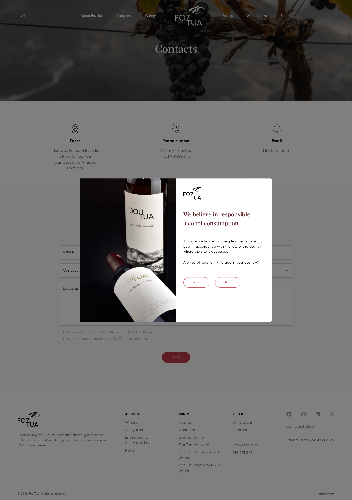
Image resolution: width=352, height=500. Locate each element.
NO (227, 282)
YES (196, 282)
